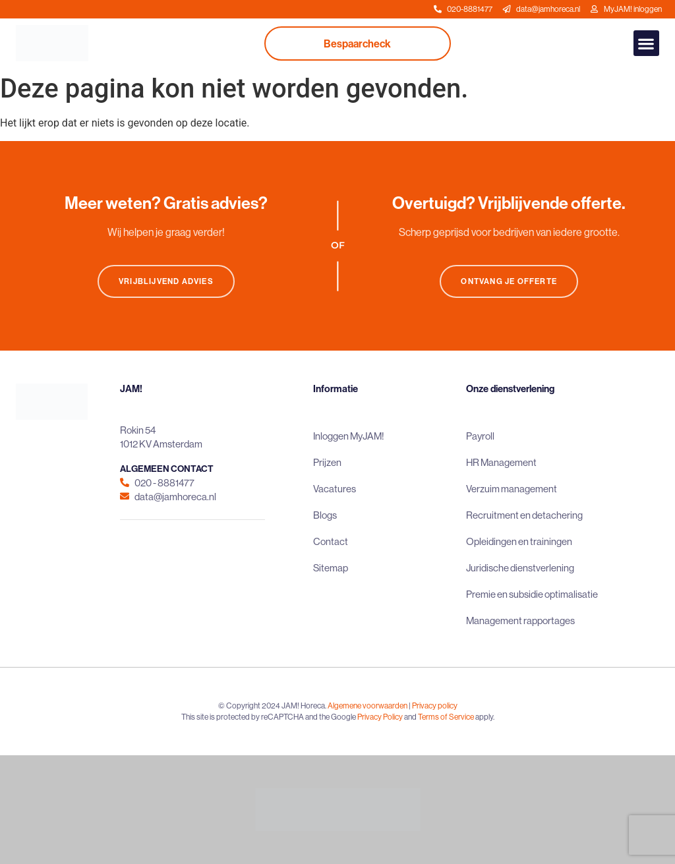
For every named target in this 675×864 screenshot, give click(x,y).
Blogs (325, 515)
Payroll (480, 436)
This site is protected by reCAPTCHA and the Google (269, 717)
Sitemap (330, 568)
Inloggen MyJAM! (348, 436)
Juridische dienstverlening (520, 568)
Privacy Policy (380, 717)
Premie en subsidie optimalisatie (532, 594)
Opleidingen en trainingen (519, 541)
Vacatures (334, 488)
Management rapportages (520, 620)
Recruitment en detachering (524, 515)
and (410, 717)
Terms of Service (446, 717)
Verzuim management (511, 488)
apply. (484, 717)
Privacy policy (434, 705)
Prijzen (327, 462)
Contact (330, 541)
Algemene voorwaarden (367, 705)
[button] (646, 43)
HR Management (501, 462)
